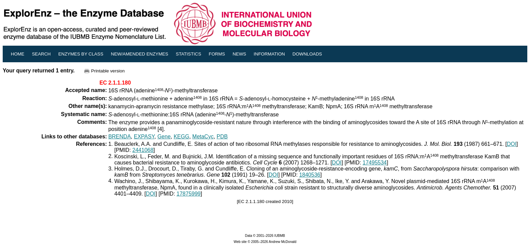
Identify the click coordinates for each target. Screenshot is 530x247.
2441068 (142, 150)
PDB (222, 136)
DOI (511, 144)
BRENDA (119, 136)
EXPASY (144, 136)
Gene (164, 136)
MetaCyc (203, 136)
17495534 (375, 162)
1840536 (309, 175)
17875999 (188, 194)
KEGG (181, 136)
